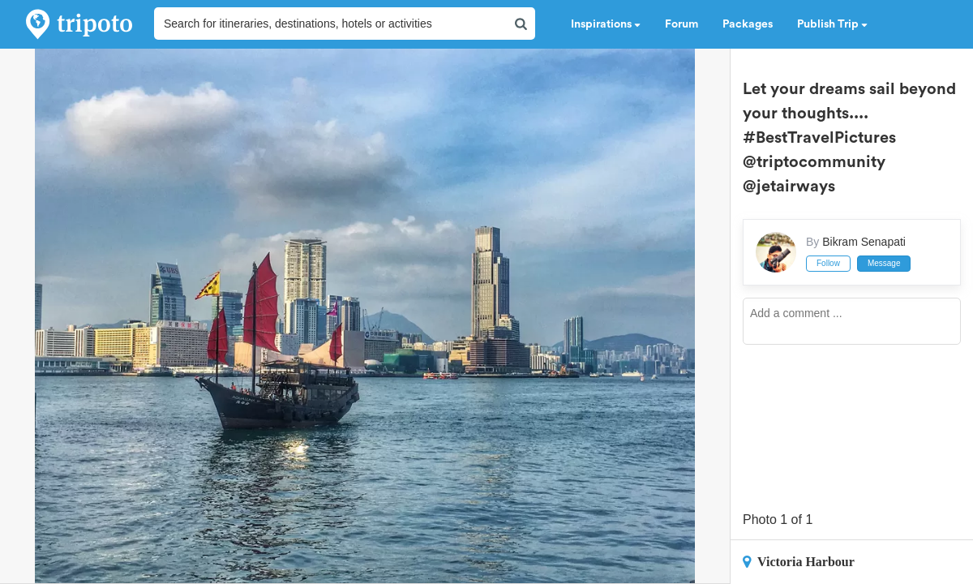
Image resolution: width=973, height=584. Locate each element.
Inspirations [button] (606, 24)
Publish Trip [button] (832, 24)
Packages (747, 24)
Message (884, 263)
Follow (828, 263)
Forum (681, 24)
